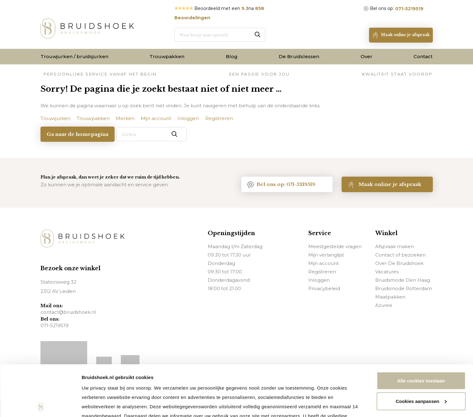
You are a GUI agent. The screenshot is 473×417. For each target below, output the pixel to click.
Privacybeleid (324, 288)
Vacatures (387, 271)
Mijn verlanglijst (326, 254)
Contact (423, 56)
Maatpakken (390, 296)
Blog (232, 56)
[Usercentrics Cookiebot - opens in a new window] (40, 405)
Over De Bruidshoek (399, 263)
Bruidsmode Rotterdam (403, 288)
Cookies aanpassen (421, 350)
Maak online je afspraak (384, 184)
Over (366, 56)
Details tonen (96, 404)
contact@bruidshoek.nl (68, 312)
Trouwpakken (166, 56)
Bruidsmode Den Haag (402, 280)
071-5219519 (409, 9)
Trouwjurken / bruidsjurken (74, 56)
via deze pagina (267, 374)
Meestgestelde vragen (335, 246)
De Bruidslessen (299, 56)
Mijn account (323, 263)
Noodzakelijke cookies (421, 370)
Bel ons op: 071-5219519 (281, 184)
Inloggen (319, 280)
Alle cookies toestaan (421, 329)
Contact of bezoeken (400, 254)
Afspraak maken (394, 246)
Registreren (322, 271)
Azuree (383, 305)
